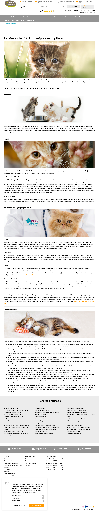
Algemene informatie (31, 459)
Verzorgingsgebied (9, 473)
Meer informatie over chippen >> (27, 275)
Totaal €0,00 (86, 7)
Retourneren (29, 461)
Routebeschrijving (9, 476)
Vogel (36, 17)
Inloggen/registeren (73, 6)
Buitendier (78, 17)
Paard (41, 17)
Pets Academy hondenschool (13, 465)
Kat (11, 17)
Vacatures (7, 478)
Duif (62, 17)
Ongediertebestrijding (12, 20)
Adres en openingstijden (11, 459)
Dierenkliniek (91, 10)
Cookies (93, 509)
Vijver (85, 17)
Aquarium (30, 17)
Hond (6, 17)
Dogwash (7, 469)
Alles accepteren (36, 505)
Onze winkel (83, 10)
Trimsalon (92, 12)
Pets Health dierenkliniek (11, 463)
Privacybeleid (87, 509)
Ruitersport (48, 17)
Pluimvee (56, 17)
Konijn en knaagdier (19, 17)
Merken (22, 20)
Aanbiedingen (31, 20)
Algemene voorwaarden (77, 509)
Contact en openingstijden (71, 10)
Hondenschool (84, 12)
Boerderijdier (69, 17)
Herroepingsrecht (30, 463)
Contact (27, 465)
